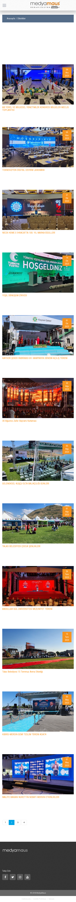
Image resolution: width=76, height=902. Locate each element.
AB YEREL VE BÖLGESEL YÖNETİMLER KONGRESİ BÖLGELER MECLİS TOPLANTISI (35, 108)
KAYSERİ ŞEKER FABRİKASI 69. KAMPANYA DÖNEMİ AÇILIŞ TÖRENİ (34, 358)
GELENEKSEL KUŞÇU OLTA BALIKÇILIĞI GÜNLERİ (25, 483)
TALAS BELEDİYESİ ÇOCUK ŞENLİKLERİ (21, 546)
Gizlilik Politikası (39, 899)
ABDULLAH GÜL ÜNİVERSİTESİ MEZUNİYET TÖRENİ (27, 609)
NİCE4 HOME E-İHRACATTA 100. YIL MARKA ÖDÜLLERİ (28, 232)
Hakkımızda (26, 899)
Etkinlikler (22, 18)
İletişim (51, 899)
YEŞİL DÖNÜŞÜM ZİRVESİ (14, 295)
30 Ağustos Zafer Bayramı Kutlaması (19, 420)
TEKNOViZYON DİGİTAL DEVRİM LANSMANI (23, 170)
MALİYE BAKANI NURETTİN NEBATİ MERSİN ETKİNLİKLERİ (30, 797)
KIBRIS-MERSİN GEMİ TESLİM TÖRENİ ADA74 (24, 734)
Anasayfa (11, 18)
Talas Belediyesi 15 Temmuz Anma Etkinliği (22, 671)
